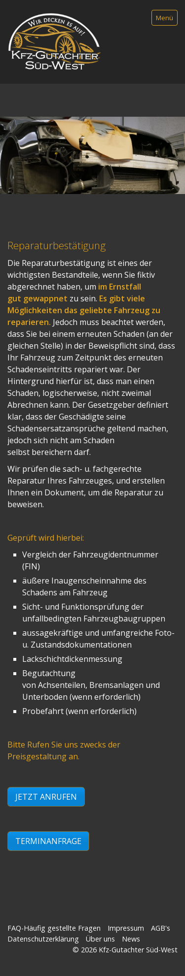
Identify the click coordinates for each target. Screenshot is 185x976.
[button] (46, 798)
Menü (164, 17)
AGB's (160, 929)
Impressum (126, 929)
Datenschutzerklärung (43, 940)
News (131, 940)
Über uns (100, 940)
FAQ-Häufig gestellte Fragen (54, 929)
